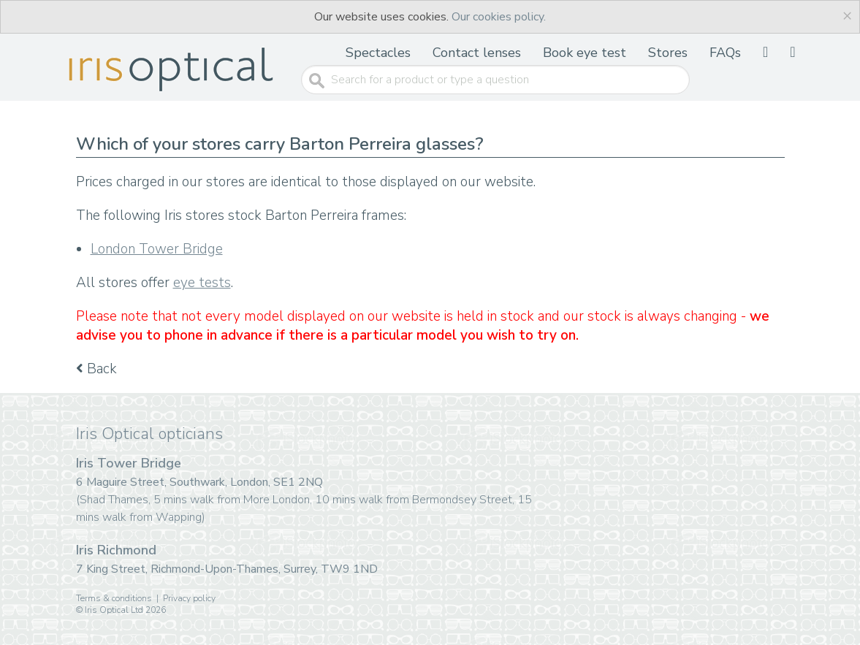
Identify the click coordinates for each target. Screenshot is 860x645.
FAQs (725, 52)
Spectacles (378, 52)
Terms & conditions (114, 598)
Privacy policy (189, 598)
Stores (668, 52)
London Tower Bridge (157, 249)
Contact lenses (477, 52)
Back (96, 368)
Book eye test (584, 52)
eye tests (202, 282)
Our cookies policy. (499, 17)
